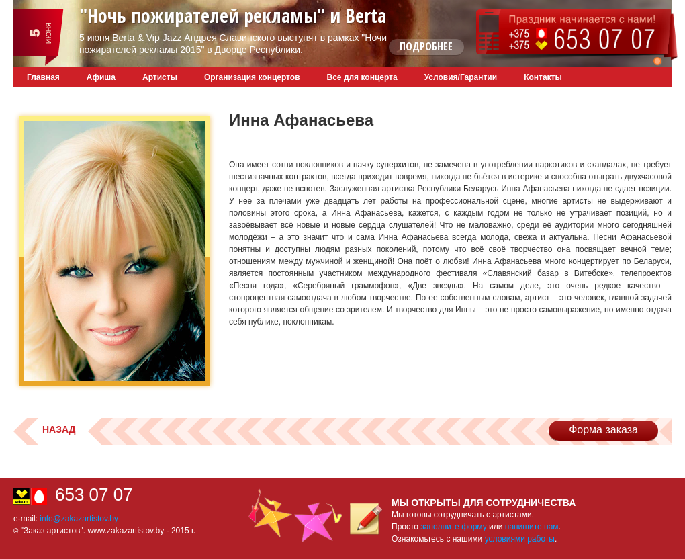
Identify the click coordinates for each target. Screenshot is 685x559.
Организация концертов (252, 77)
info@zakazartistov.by (79, 518)
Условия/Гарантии (460, 77)
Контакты (543, 77)
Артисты (159, 77)
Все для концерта (362, 77)
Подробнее (426, 46)
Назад (59, 429)
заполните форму (453, 526)
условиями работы (520, 539)
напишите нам (532, 526)
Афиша (101, 77)
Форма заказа (603, 429)
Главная (43, 77)
